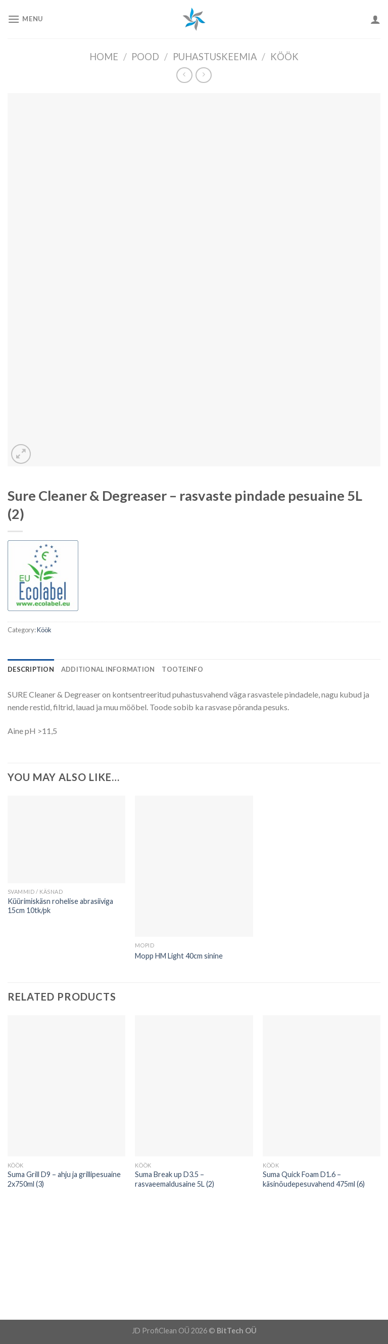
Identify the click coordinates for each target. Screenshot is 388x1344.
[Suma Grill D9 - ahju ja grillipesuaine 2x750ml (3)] (66, 1085)
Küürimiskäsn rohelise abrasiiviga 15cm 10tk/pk (60, 906)
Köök (284, 56)
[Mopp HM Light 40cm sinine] (194, 866)
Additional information (108, 669)
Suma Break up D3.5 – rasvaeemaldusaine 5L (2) (174, 1179)
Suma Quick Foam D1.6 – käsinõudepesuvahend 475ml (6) (314, 1179)
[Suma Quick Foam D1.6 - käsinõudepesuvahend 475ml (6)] (321, 1085)
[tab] (31, 669)
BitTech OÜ (237, 1330)
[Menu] (25, 19)
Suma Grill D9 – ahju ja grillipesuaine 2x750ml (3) (64, 1179)
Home (103, 56)
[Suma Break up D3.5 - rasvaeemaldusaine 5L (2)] (194, 1085)
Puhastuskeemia (215, 56)
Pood (145, 56)
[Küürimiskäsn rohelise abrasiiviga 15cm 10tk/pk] (66, 839)
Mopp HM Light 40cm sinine (179, 955)
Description (31, 669)
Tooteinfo (182, 669)
